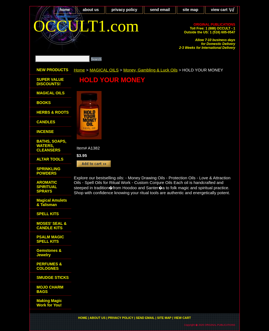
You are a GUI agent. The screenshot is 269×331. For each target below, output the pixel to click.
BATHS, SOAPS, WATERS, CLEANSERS (51, 145)
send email (160, 9)
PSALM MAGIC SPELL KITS (50, 239)
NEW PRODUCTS (52, 70)
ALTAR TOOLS (50, 159)
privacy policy (124, 9)
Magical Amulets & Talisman (52, 202)
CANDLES (46, 122)
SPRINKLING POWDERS (48, 171)
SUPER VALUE (50, 81)
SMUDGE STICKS (53, 277)
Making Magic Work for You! (49, 302)
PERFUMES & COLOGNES (49, 266)
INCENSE (45, 131)
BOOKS (44, 102)
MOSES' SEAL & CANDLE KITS (52, 225)
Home (79, 70)
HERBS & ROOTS (53, 112)
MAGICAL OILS (104, 70)
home (65, 9)
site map (190, 9)
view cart (219, 9)
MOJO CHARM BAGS (50, 289)
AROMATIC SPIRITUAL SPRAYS (47, 186)
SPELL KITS (48, 214)
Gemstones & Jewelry (49, 252)
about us (91, 9)
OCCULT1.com (86, 26)
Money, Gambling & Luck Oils (150, 70)
